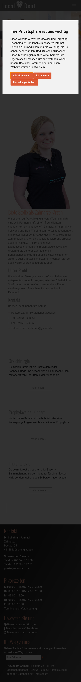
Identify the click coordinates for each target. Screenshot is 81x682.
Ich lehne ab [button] (42, 75)
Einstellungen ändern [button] (24, 82)
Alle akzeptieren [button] (21, 75)
